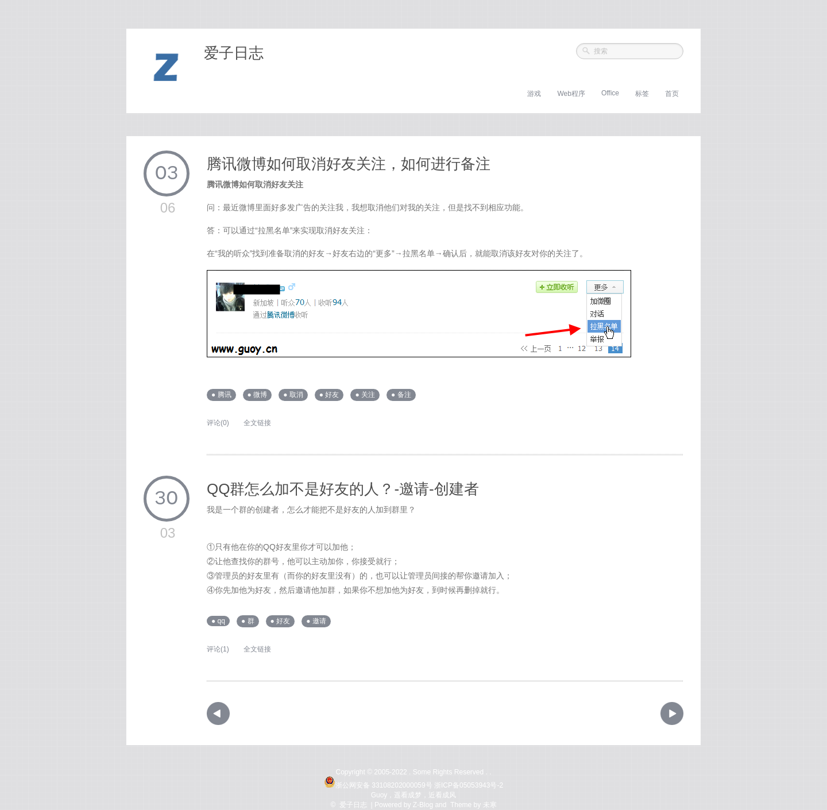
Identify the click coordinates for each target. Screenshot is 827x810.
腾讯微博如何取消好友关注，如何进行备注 (348, 163)
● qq (218, 621)
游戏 (534, 94)
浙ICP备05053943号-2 (468, 785)
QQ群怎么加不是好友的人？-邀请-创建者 (343, 488)
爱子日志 (234, 52)
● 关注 (365, 395)
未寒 (490, 805)
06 (168, 207)
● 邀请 (316, 621)
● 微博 (258, 395)
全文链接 (257, 423)
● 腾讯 (221, 395)
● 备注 (401, 395)
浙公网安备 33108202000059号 (378, 785)
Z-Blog (423, 805)
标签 (642, 94)
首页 (672, 94)
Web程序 (571, 94)
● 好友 (329, 395)
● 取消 (293, 395)
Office (610, 93)
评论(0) (218, 423)
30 (167, 498)
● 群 (247, 621)
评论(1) (218, 649)
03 (167, 173)
